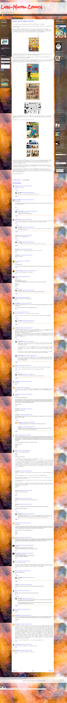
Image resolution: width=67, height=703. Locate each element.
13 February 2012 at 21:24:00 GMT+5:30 (26, 249)
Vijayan (19, 192)
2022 (57, 70)
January (58, 118)
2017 (57, 77)
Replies (17, 190)
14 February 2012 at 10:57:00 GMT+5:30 (23, 387)
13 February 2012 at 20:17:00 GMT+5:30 (25, 235)
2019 (57, 74)
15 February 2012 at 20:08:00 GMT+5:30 (28, 513)
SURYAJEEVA (17, 650)
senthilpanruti (17, 327)
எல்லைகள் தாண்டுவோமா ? (60, 112)
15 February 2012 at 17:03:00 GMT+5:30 (25, 498)
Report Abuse (58, 157)
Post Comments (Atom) (34, 674)
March (58, 97)
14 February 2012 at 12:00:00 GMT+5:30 (28, 374)
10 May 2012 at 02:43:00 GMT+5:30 (25, 615)
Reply (16, 188)
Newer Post (15, 670)
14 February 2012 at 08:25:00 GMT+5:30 (28, 320)
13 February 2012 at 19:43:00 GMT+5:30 (25, 219)
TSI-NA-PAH (17, 381)
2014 (57, 81)
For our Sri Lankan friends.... (60, 114)
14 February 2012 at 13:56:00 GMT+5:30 (26, 414)
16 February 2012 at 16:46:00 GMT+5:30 (27, 545)
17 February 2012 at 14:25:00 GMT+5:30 (25, 584)
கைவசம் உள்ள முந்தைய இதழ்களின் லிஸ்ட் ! (59, 103)
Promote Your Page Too (4, 52)
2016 (57, 78)
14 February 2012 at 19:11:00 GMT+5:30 (24, 450)
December (59, 85)
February (58, 98)
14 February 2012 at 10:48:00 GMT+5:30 (24, 365)
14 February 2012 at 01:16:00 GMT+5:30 (30, 270)
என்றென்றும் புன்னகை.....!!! (61, 23)
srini (16, 387)
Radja (16, 276)
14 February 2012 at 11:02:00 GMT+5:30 (25, 394)
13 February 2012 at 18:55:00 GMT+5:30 (25, 185)
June (58, 93)
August (58, 90)
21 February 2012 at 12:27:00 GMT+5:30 (23, 590)
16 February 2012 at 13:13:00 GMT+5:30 (24, 537)
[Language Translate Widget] (61, 163)
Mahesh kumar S (18, 545)
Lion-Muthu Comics (21, 7)
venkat (16, 297)
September (59, 89)
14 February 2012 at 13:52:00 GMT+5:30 (26, 408)
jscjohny (16, 537)
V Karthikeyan (17, 615)
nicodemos (37, 680)
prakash (16, 365)
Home (33, 670)
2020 (57, 73)
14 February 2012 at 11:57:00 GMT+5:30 (28, 341)
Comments (58, 171)
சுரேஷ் (16, 450)
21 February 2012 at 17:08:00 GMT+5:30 (28, 598)
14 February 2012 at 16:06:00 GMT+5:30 (30, 355)
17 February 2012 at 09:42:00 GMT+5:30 (28, 426)
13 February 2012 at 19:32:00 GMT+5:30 (27, 199)
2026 (57, 65)
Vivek (16, 590)
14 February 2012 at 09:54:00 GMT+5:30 (26, 327)
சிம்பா (16, 570)
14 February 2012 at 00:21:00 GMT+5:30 (30, 211)
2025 (57, 66)
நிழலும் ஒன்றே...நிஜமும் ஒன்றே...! (60, 110)
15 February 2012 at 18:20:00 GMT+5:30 (25, 504)
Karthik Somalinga (18, 199)
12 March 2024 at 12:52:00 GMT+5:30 (26, 650)
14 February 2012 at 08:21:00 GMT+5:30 (28, 290)
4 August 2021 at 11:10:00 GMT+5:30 (25, 644)
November (59, 86)
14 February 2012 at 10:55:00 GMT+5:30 (25, 381)
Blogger (44, 680)
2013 (57, 82)
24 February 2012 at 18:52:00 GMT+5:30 (23, 609)
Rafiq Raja (17, 219)
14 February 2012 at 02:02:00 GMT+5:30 (23, 276)
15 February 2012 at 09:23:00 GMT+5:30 (29, 422)
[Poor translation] (4, 687)
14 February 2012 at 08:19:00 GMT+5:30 (25, 303)
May (58, 94)
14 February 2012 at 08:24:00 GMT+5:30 (28, 192)
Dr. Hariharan (17, 644)
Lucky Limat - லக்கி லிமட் (19, 270)
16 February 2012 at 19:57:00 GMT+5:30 (23, 570)
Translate (61, 164)
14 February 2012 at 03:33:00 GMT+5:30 (24, 297)
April (58, 96)
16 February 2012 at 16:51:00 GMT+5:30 (27, 553)
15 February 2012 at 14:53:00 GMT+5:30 (25, 490)
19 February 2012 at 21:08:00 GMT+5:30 (28, 577)
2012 (57, 84)
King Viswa (17, 185)
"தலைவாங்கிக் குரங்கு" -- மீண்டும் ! (59, 107)
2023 (57, 69)
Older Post (51, 670)
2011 (57, 120)
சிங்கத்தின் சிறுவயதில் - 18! (60, 100)
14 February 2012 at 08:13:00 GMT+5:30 (28, 227)
